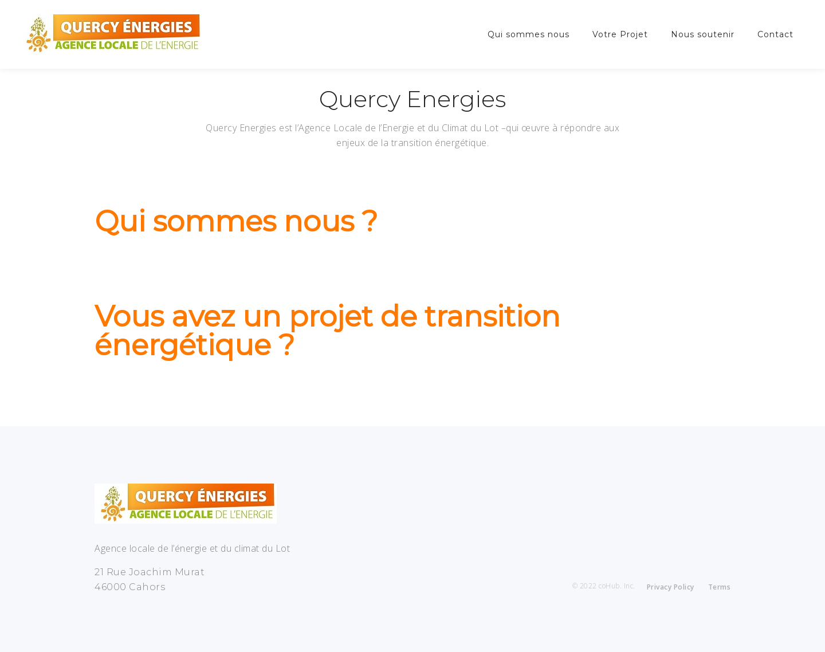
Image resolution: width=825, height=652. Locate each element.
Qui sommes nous (528, 34)
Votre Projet (620, 34)
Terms (719, 587)
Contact (775, 34)
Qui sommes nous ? (236, 221)
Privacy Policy (670, 587)
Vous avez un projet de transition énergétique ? (327, 331)
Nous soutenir (702, 34)
